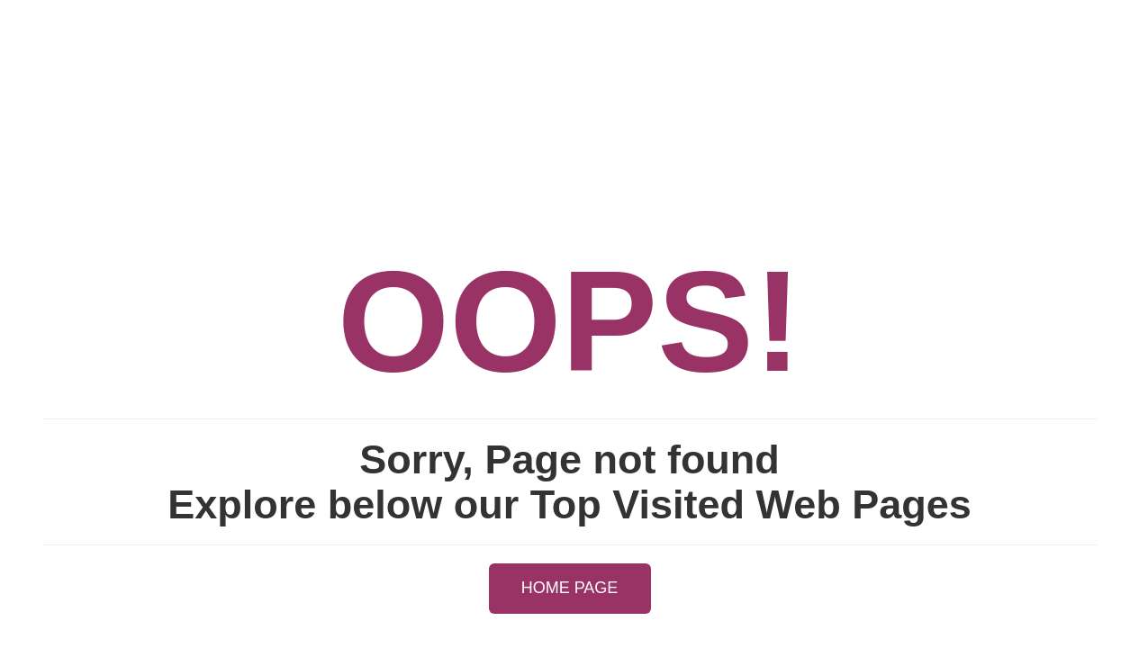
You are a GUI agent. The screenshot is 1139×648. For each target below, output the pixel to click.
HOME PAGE (570, 588)
